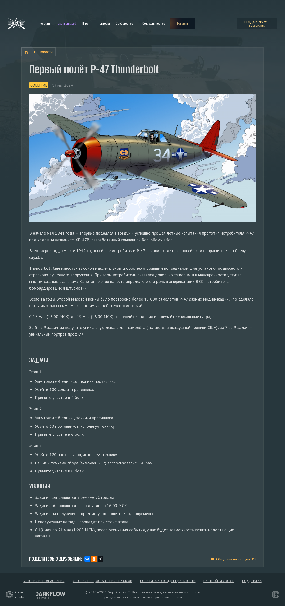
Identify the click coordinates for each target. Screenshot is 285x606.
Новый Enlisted (66, 23)
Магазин (183, 23)
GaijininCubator (17, 594)
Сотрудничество (153, 23)
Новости (44, 23)
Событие (38, 85)
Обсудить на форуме (233, 559)
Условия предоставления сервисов (102, 581)
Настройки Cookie (218, 581)
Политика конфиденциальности (168, 581)
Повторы (104, 23)
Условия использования (43, 581)
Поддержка (252, 581)
